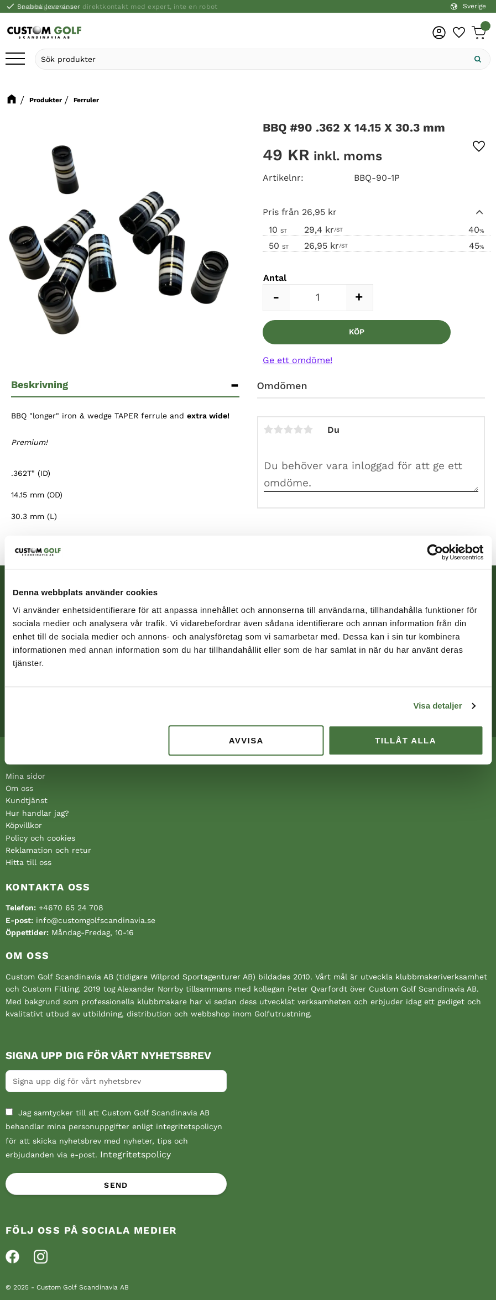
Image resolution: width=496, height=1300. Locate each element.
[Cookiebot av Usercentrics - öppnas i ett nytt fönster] (435, 552)
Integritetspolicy (135, 1154)
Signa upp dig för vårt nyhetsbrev (108, 1055)
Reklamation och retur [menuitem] (48, 850)
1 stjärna (269, 429)
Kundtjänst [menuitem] (27, 800)
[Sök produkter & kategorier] (250, 59)
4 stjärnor (299, 429)
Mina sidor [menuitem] (25, 776)
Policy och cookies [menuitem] (40, 838)
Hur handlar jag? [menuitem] (37, 813)
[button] (15, 59)
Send (116, 1185)
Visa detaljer (437, 705)
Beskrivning (39, 384)
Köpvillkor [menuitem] (24, 825)
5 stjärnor (309, 429)
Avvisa (246, 740)
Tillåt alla (405, 740)
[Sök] (478, 59)
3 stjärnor (289, 429)
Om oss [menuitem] (19, 788)
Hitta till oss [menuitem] (28, 862)
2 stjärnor (279, 429)
